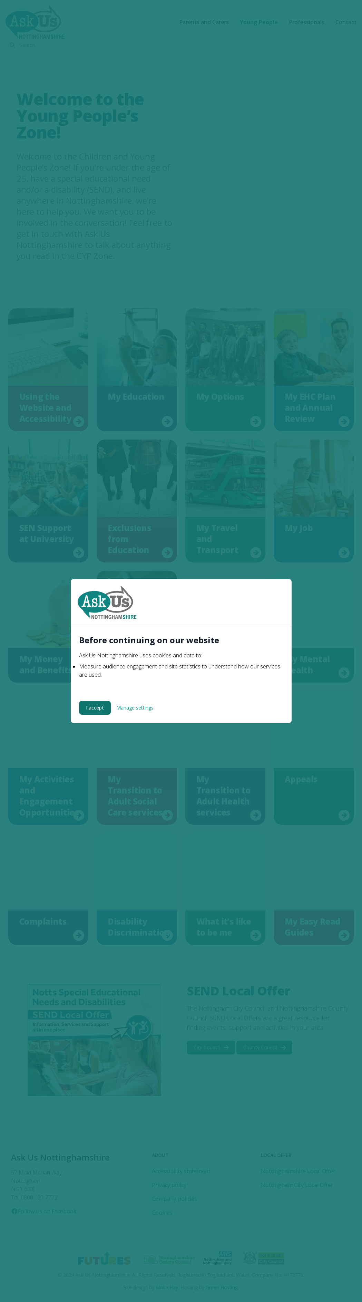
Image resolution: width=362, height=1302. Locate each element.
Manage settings (135, 707)
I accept (95, 707)
